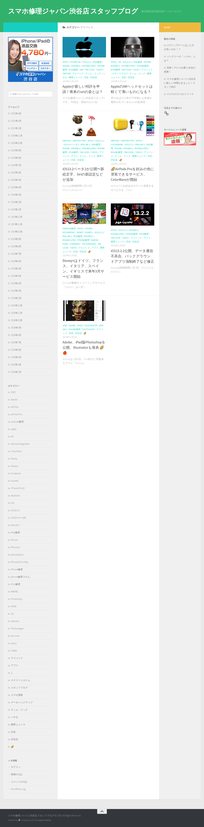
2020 (65, 325)
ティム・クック (93, 73)
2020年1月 (16, 209)
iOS (12, 502)
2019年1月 (16, 298)
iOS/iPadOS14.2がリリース (180, 94)
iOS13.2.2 (86, 62)
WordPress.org (18, 789)
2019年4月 (16, 275)
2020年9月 (16, 150)
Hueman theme (44, 820)
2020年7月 (16, 165)
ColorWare (117, 144)
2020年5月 (16, 179)
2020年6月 (16, 172)
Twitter (67, 73)
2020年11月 (16, 135)
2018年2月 (16, 371)
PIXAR (65, 243)
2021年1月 (16, 128)
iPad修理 (97, 62)
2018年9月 (16, 327)
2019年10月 (16, 231)
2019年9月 (16, 239)
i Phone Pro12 (18, 488)
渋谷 (86, 77)
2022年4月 (16, 113)
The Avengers (89, 243)
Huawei (14, 480)
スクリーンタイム (20, 680)
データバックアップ (22, 702)
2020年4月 (16, 187)
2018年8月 (16, 335)
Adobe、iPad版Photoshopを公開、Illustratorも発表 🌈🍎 (84, 347)
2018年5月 (16, 357)
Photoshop (88, 329)
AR (120, 62)
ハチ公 (14, 717)
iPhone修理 (143, 65)
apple (65, 62)
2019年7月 (16, 253)
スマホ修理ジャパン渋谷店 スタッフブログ (73, 11)
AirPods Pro (79, 140)
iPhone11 (76, 65)
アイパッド (78, 73)
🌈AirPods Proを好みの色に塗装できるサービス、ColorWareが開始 (132, 174)
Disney (80, 232)
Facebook (75, 62)
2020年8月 (16, 157)
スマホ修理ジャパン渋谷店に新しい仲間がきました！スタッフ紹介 (180, 82)
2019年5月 (16, 268)
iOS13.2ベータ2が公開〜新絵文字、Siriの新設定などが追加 (83, 174)
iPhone (66, 65)
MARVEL (94, 240)
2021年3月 (16, 120)
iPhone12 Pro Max (19, 562)
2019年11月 (16, 224)
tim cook (89, 69)
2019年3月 (16, 283)
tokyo (99, 69)
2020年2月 (16, 202)
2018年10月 (16, 320)
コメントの (19, 781)
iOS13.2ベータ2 (71, 144)
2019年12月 (16, 216)
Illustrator (91, 325)
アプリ (74, 156)
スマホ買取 (17, 694)
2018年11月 (16, 312)
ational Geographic (20, 443)
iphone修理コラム (20, 576)
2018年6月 (16, 349)
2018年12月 (16, 305)
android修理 (69, 228)
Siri (81, 69)
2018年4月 (16, 364)
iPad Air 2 (85, 144)
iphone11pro (89, 65)
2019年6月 (16, 261)
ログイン (16, 766)
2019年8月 (16, 246)
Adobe (72, 325)
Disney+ (89, 232)
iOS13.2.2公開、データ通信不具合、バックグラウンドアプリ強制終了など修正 (132, 256)
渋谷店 (93, 77)
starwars (75, 243)
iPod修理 (73, 69)
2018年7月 (16, 342)
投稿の (16, 774)
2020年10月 (16, 142)
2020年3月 (16, 194)
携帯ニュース (75, 77)
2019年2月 (16, 290)
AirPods (67, 140)
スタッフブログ (120, 73)
